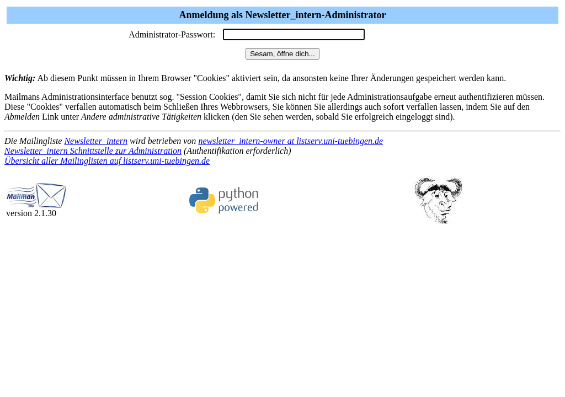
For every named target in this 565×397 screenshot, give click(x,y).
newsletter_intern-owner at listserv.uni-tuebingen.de (290, 141)
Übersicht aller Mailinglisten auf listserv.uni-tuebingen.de (107, 160)
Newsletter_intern (95, 141)
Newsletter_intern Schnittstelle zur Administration (93, 150)
